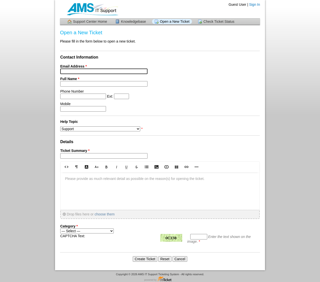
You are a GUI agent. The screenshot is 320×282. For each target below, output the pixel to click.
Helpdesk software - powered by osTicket (160, 279)
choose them (104, 214)
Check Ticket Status (219, 22)
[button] (67, 167)
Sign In (254, 5)
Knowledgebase (133, 22)
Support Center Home (90, 22)
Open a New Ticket (175, 22)
